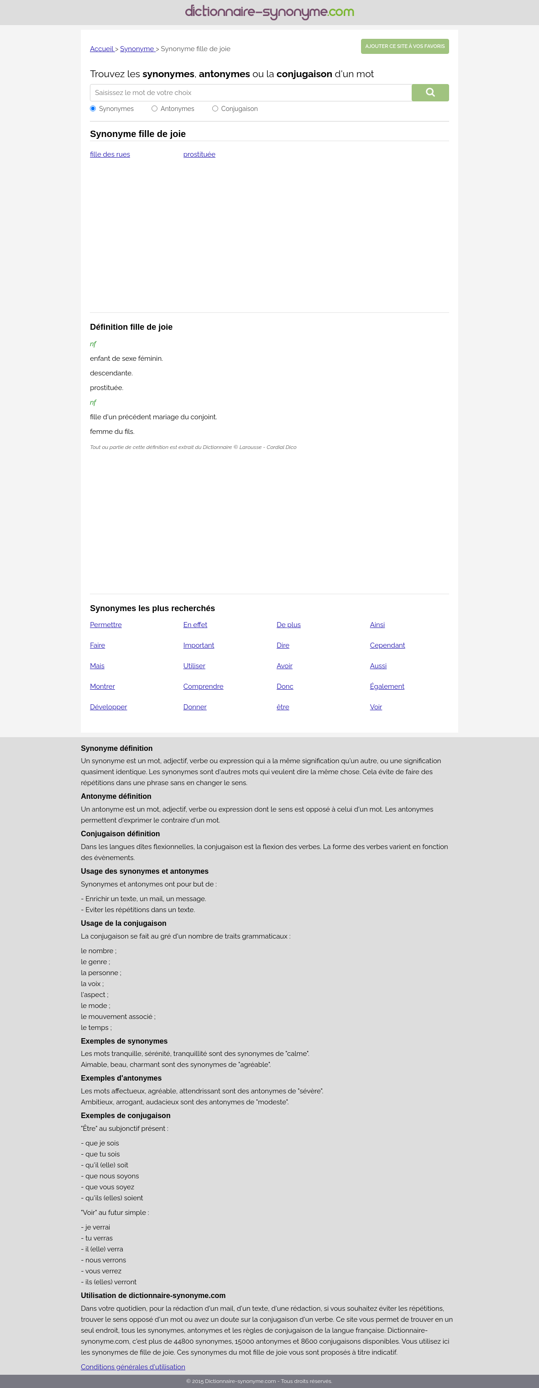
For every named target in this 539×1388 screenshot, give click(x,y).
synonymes (168, 73)
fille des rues (110, 154)
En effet (195, 625)
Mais (97, 666)
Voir (376, 707)
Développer (108, 707)
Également (387, 686)
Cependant (387, 645)
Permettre (106, 625)
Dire (283, 645)
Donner (195, 707)
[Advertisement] (269, 242)
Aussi (378, 666)
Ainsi (377, 625)
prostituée (199, 154)
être (283, 707)
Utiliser (194, 666)
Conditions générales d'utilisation (133, 1367)
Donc (285, 686)
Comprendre (203, 686)
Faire (97, 645)
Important (199, 645)
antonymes (224, 73)
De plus (289, 625)
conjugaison (304, 73)
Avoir (285, 666)
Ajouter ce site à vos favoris (405, 46)
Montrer (102, 686)
